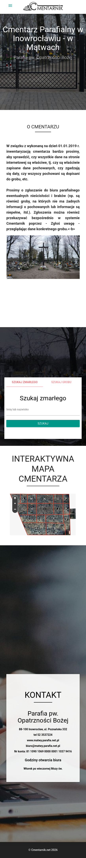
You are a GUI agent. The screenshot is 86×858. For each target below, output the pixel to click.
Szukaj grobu (61, 382)
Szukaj (43, 423)
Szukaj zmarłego (25, 382)
